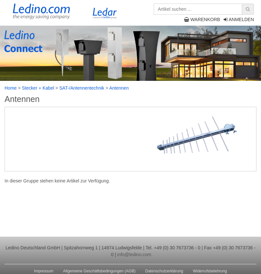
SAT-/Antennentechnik (81, 88)
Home (11, 88)
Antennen (119, 88)
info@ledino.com (134, 254)
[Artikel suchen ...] (203, 9)
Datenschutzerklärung (164, 271)
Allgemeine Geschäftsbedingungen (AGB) (99, 271)
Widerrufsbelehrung (210, 271)
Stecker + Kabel (38, 88)
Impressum (43, 271)
